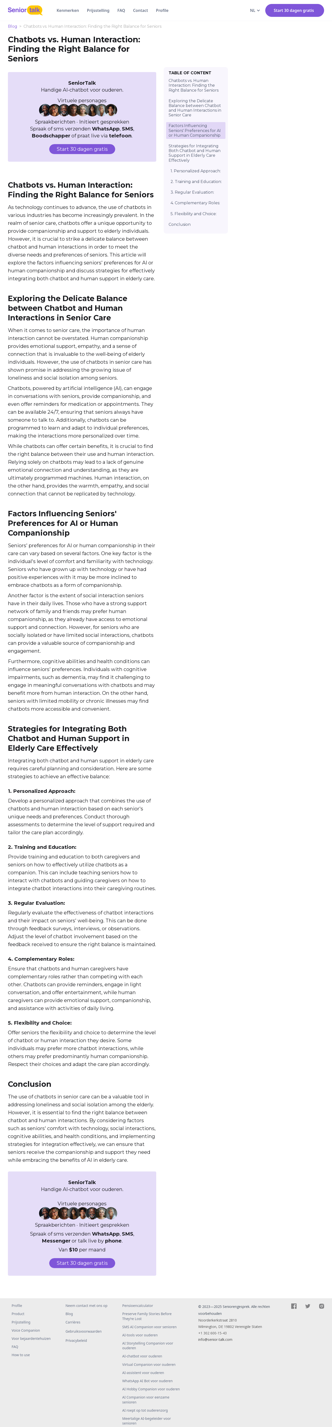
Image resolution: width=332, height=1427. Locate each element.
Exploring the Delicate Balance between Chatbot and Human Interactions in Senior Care (195, 108)
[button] (255, 10)
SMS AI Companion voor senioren (149, 1326)
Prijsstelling (98, 10)
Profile (162, 10)
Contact (140, 10)
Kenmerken (68, 10)
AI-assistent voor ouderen (143, 1372)
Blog (12, 27)
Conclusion (180, 224)
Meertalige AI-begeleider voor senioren (146, 1421)
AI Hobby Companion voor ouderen (151, 1389)
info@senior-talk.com (215, 1339)
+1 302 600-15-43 (212, 1333)
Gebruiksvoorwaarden (84, 1331)
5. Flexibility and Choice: (194, 213)
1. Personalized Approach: (196, 171)
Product (18, 1313)
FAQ (121, 10)
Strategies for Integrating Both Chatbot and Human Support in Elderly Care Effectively (195, 153)
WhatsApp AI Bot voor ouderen (147, 1380)
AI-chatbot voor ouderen (142, 1356)
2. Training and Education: (196, 181)
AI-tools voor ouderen (140, 1335)
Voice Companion (26, 1330)
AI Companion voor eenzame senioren (146, 1399)
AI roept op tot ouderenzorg (145, 1410)
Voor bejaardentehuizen (31, 1338)
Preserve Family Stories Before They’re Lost (147, 1316)
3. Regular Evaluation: (192, 192)
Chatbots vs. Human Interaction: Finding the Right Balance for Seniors (194, 85)
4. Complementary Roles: (195, 203)
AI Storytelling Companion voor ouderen (147, 1345)
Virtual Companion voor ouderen (149, 1364)
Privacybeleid (76, 1340)
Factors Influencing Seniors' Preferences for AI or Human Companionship (195, 130)
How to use (21, 1354)
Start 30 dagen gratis (82, 149)
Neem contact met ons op (87, 1305)
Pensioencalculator (137, 1305)
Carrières (73, 1322)
